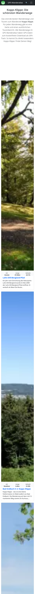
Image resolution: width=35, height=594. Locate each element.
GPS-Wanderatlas (15, 2)
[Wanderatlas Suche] (26, 3)
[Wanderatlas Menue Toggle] (31, 3)
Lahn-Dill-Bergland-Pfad (14, 277)
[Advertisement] (17, 61)
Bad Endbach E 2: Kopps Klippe (17, 489)
